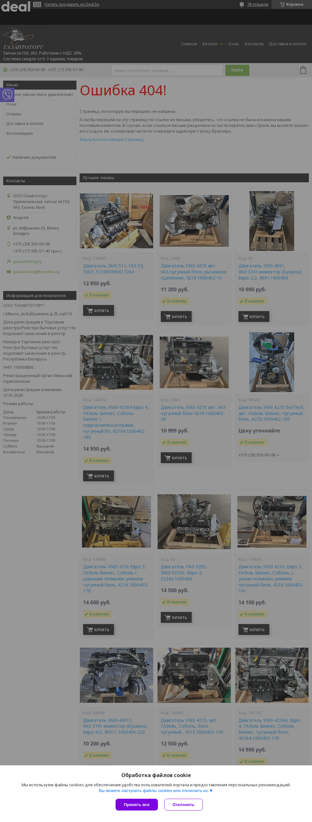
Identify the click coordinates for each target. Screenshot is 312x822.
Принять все (137, 804)
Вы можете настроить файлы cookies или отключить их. (154, 790)
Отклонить (184, 804)
